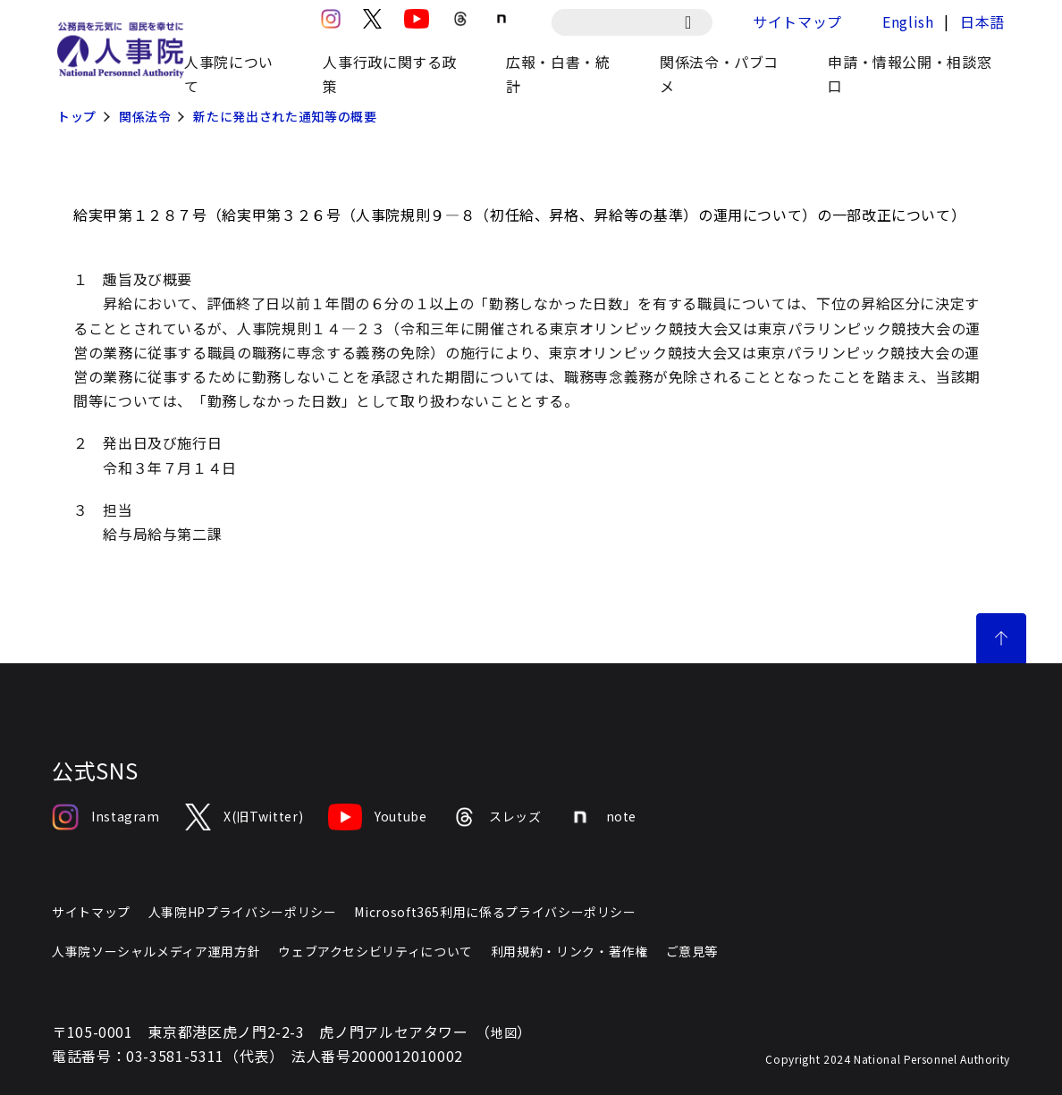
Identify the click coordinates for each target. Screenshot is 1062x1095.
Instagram (106, 817)
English (907, 21)
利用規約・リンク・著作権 (569, 951)
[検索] (696, 22)
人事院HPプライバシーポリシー (242, 912)
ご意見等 (692, 951)
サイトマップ (797, 21)
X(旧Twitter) (244, 817)
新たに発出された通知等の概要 (284, 116)
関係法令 (145, 116)
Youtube (377, 817)
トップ (77, 116)
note (602, 817)
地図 (504, 1032)
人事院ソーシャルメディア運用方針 (156, 951)
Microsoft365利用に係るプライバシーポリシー (495, 912)
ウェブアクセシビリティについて (375, 951)
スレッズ (497, 817)
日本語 (982, 21)
